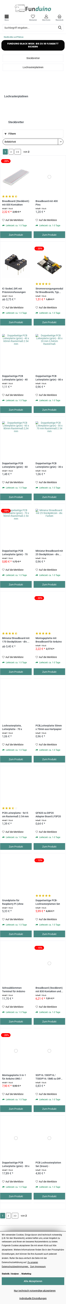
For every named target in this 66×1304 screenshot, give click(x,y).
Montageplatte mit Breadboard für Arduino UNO (49, 640)
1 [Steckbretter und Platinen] (5, 151)
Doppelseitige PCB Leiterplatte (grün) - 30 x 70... (49, 465)
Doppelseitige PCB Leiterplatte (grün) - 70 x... (15, 552)
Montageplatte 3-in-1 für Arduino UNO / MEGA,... (14, 1077)
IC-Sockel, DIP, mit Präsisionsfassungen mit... (14, 290)
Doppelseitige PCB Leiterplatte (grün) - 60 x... (15, 465)
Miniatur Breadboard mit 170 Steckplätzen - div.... (16, 640)
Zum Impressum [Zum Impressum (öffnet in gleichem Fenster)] (38, 1266)
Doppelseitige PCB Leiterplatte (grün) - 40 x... (15, 378)
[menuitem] (59, 18)
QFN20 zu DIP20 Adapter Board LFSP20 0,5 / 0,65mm (48, 814)
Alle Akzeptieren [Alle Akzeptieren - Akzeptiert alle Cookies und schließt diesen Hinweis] (33, 1281)
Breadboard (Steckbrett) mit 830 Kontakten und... (49, 989)
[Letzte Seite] (17, 152)
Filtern (10, 133)
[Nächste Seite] (11, 152)
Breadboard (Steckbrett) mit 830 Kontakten (15, 203)
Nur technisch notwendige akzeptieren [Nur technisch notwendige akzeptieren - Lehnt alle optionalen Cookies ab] (35, 1290)
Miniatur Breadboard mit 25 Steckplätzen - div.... (49, 552)
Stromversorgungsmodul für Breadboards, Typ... (49, 290)
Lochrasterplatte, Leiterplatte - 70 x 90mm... (12, 727)
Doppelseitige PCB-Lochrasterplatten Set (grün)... (48, 902)
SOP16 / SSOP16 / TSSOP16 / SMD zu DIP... (49, 1077)
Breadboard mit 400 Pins (47, 203)
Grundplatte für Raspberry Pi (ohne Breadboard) (12, 902)
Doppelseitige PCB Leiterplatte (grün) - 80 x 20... (49, 378)
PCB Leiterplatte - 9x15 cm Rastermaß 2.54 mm (15, 814)
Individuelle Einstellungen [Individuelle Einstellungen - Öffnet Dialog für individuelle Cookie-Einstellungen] (33, 1298)
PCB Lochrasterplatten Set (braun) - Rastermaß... (48, 1164)
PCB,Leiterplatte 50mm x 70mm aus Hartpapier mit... (49, 727)
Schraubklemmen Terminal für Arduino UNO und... (13, 989)
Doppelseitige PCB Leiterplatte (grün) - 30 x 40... (15, 1164)
